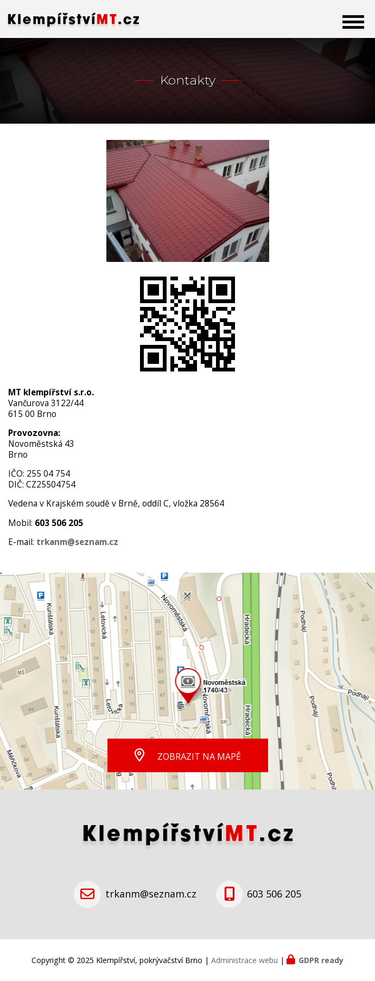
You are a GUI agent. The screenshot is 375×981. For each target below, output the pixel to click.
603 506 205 (274, 893)
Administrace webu (244, 960)
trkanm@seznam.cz (150, 893)
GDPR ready (321, 960)
